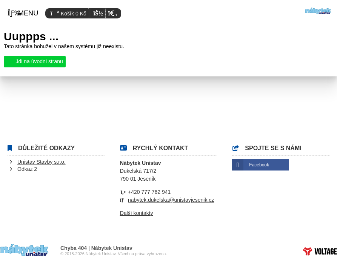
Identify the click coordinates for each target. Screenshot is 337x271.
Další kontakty (136, 213)
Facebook (259, 164)
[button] (111, 13)
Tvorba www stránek (320, 251)
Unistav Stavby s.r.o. (41, 162)
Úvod (318, 11)
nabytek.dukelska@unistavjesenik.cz (171, 200)
